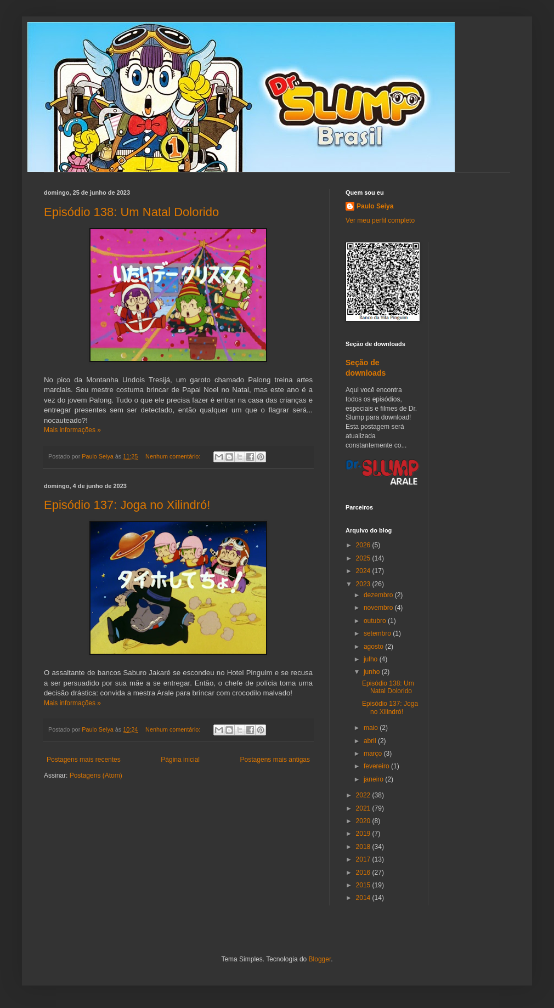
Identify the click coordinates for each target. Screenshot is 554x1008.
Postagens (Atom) (96, 775)
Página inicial (180, 759)
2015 (364, 885)
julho (372, 659)
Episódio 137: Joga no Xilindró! (127, 505)
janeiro (374, 779)
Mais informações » (72, 430)
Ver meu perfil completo (380, 220)
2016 (364, 872)
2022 (364, 795)
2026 (364, 545)
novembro (379, 607)
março (374, 753)
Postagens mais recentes (84, 759)
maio (372, 728)
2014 (364, 898)
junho (373, 672)
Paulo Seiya (375, 206)
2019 (364, 833)
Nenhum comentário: (173, 456)
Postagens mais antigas (275, 759)
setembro (378, 633)
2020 (364, 821)
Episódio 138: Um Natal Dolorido (131, 212)
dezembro (379, 595)
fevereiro (377, 766)
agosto (374, 646)
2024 (364, 571)
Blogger (320, 959)
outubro (376, 621)
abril (371, 741)
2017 (364, 859)
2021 (364, 808)
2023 (364, 584)
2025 (364, 558)
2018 (364, 847)
